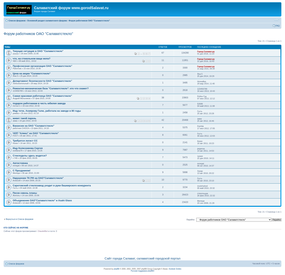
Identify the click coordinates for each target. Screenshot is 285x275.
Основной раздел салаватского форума (47, 20)
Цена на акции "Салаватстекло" (32, 73)
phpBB (116, 269)
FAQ (278, 26)
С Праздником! (22, 170)
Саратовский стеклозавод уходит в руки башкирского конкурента (52, 185)
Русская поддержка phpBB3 (142, 271)
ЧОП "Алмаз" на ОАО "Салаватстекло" (36, 133)
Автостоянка (20, 163)
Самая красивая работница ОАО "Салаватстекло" (42, 96)
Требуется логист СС (25, 140)
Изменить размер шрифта (277, 19)
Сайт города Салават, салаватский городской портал (142, 258)
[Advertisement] (142, 244)
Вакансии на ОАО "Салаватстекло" (33, 125)
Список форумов (17, 20)
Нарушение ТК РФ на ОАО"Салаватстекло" (38, 178)
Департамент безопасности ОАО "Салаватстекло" (42, 81)
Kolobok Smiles (175, 269)
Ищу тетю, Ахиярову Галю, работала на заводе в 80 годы (47, 110)
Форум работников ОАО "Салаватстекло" (89, 20)
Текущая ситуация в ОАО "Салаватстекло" (38, 51)
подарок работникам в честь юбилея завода (39, 103)
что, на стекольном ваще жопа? (31, 58)
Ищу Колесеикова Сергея (28, 148)
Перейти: (190, 220)
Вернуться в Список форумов (19, 219)
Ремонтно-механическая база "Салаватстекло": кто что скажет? (51, 88)
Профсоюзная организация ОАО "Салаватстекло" (42, 66)
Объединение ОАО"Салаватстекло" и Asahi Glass (42, 200)
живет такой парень (24, 118)
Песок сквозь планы (25, 193)
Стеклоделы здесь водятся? (30, 155)
